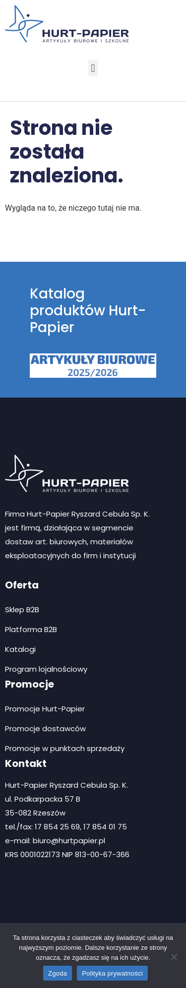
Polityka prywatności (112, 973)
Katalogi (20, 649)
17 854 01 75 (105, 826)
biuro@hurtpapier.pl (69, 840)
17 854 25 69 (57, 826)
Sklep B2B (22, 609)
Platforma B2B (31, 629)
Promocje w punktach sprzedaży (64, 748)
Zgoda (57, 973)
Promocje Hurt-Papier (45, 708)
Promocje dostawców (45, 728)
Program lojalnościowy (46, 669)
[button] (93, 68)
